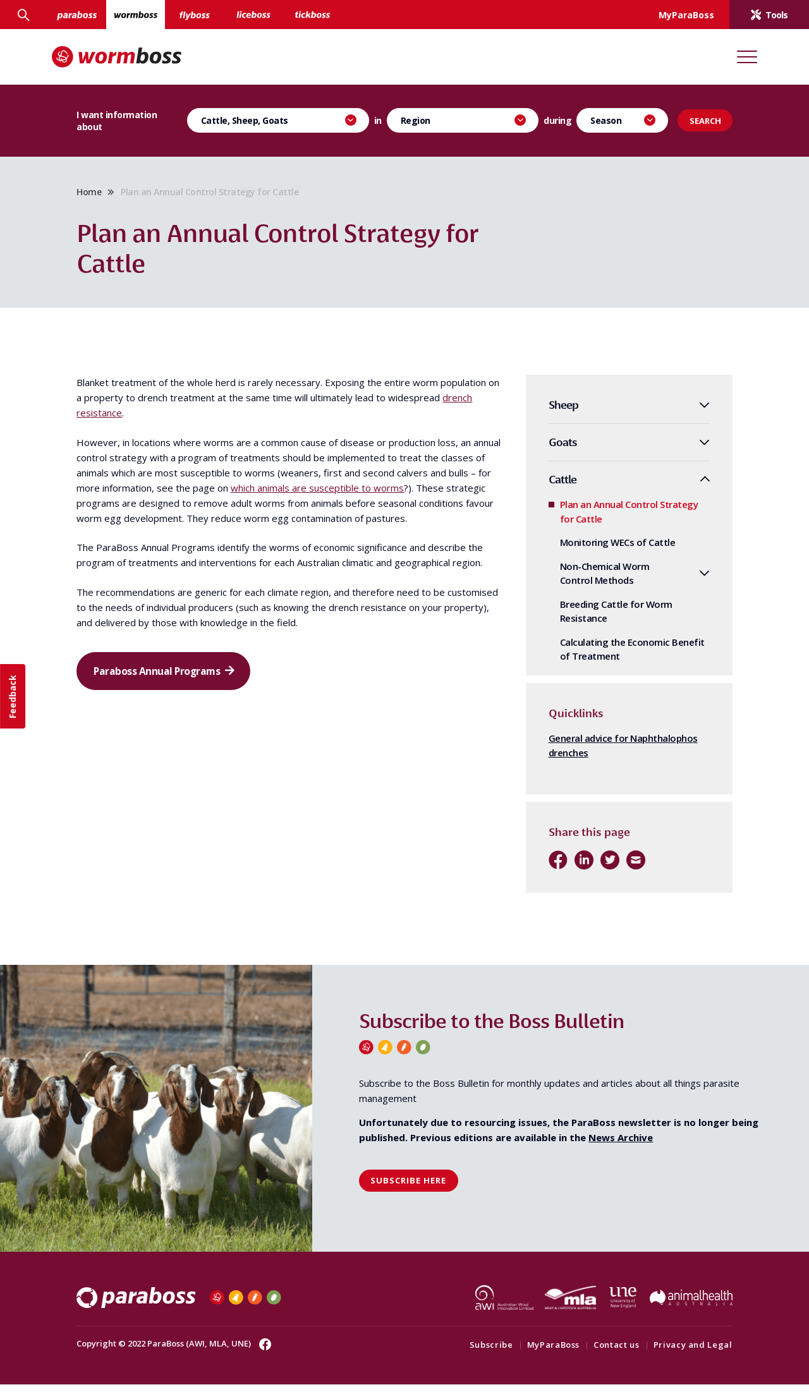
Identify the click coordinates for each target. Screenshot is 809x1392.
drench (188, 421)
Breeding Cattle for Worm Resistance (598, 618)
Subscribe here (408, 1188)
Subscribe (473, 1352)
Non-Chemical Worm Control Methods (586, 581)
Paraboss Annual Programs (178, 711)
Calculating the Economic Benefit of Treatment (614, 656)
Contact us (598, 1352)
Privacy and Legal (674, 1352)
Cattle (544, 486)
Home (107, 196)
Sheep (545, 413)
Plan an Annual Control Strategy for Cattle (611, 519)
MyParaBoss (535, 1352)
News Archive (620, 1145)
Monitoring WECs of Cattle (599, 550)
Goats (544, 450)
